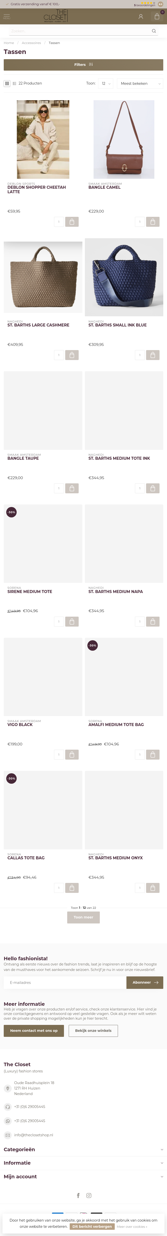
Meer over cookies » (132, 1227)
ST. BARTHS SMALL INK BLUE (118, 325)
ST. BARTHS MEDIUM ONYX (116, 858)
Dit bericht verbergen (92, 1226)
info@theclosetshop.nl (33, 1135)
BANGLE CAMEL (105, 187)
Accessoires (31, 43)
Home (9, 43)
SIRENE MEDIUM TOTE (29, 592)
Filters (83, 64)
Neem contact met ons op (33, 1030)
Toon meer (83, 917)
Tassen (54, 43)
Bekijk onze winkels (93, 1030)
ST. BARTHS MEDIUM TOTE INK (119, 458)
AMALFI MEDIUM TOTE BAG (116, 725)
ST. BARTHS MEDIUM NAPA (116, 592)
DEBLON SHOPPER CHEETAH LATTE (36, 189)
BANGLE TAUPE (23, 458)
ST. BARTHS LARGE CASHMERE (38, 325)
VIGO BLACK (20, 725)
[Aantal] (59, 222)
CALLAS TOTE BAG (26, 858)
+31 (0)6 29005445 (29, 1106)
